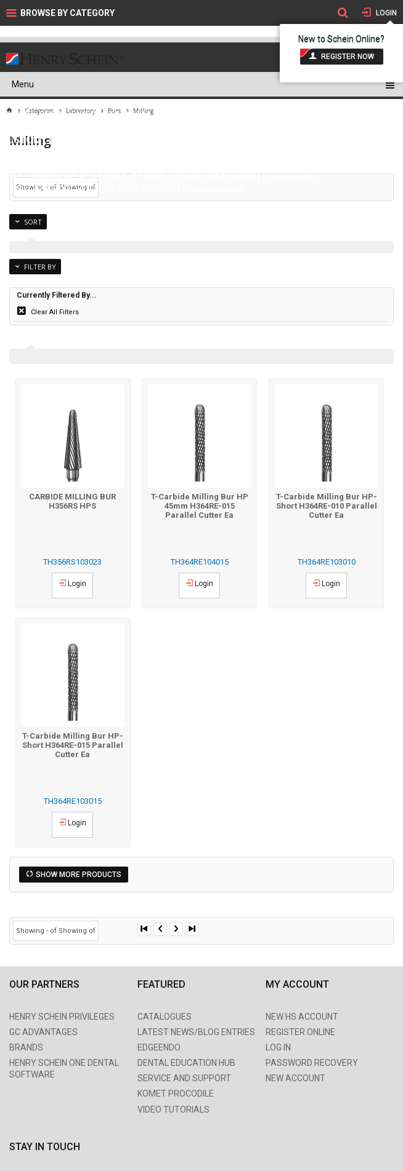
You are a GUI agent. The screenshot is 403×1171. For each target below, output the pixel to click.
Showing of (77, 931)
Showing (37, 931)
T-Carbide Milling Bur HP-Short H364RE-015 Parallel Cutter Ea (72, 745)
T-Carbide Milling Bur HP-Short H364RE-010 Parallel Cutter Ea (326, 506)
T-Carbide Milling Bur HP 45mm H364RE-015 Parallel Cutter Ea (199, 506)
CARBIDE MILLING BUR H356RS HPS (72, 501)
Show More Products (78, 874)
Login (385, 13)
